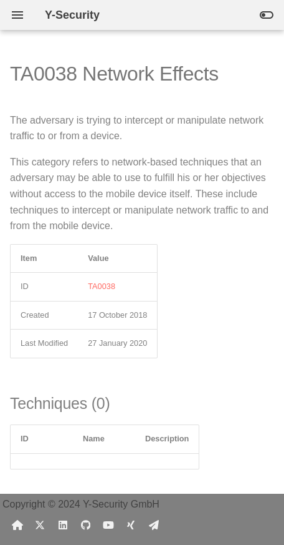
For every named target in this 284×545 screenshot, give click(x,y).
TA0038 (101, 286)
